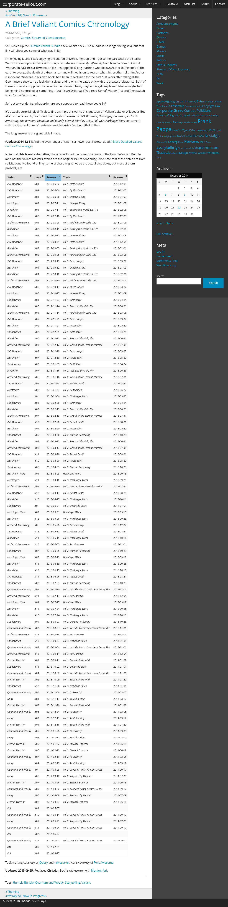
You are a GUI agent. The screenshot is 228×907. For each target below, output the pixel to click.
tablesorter (61, 862)
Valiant (86, 882)
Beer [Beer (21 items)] (210, 101)
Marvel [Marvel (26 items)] (181, 136)
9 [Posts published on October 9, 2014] (185, 194)
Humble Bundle (23, 882)
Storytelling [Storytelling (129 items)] (167, 147)
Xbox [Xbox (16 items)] (159, 157)
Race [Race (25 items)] (180, 142)
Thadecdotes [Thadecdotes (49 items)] (166, 153)
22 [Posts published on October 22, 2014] (179, 207)
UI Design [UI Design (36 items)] (182, 153)
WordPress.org (166, 265)
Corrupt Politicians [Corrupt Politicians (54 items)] (197, 110)
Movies (161, 51)
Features (151, 4)
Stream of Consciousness (173, 69)
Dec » (169, 223)
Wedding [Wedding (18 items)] (202, 152)
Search (160, 276)
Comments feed (167, 261)
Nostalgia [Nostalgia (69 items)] (212, 135)
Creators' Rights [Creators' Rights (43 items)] (167, 115)
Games (161, 46)
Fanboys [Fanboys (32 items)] (178, 122)
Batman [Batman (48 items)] (201, 101)
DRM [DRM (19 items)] (159, 122)
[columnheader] (19, 177)
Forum (205, 4)
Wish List (189, 4)
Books (161, 28)
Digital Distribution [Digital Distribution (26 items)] (193, 115)
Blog (117, 4)
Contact (220, 4)
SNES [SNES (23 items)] (202, 142)
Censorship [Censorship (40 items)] (176, 106)
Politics (161, 60)
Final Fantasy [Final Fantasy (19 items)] (190, 122)
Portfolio (172, 4)
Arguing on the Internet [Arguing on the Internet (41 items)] (180, 101)
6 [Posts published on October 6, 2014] (165, 194)
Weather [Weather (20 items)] (193, 152)
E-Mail (161, 42)
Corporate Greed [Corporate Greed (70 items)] (170, 110)
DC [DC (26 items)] (180, 115)
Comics (161, 37)
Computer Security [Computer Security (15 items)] (193, 106)
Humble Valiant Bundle (45, 46)
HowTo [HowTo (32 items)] (176, 130)
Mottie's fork (99, 870)
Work (160, 83)
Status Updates (167, 65)
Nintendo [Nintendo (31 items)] (198, 136)
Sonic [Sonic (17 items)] (208, 142)
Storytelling (72, 882)
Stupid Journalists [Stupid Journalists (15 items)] (186, 148)
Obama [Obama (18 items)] (160, 142)
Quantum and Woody (49, 882)
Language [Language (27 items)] (201, 130)
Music (160, 56)
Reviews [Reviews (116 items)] (191, 141)
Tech (160, 74)
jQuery (43, 862)
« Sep (160, 223)
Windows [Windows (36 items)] (213, 153)
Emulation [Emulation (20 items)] (167, 122)
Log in (161, 252)
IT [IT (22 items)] (183, 130)
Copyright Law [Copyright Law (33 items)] (211, 106)
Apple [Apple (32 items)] (160, 101)
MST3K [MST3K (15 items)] (189, 136)
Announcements (167, 24)
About (133, 4)
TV (158, 79)
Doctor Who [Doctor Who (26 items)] (211, 115)
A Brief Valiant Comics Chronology (67, 24)
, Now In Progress (26, 15)
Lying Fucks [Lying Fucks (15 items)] (171, 136)
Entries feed (164, 256)
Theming (12, 11)
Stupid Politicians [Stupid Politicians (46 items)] (206, 148)
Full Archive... (165, 234)
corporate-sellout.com (25, 4)
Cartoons (163, 33)
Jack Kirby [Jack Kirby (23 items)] (190, 130)
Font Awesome (103, 862)
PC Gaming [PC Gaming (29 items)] (170, 142)
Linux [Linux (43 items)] (211, 130)
